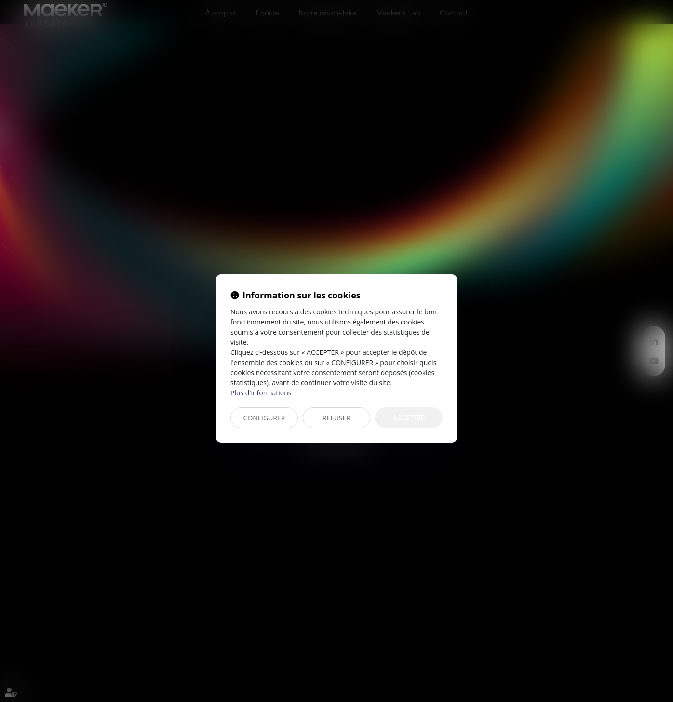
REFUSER (336, 417)
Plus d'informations (260, 392)
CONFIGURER (264, 417)
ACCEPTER (409, 417)
